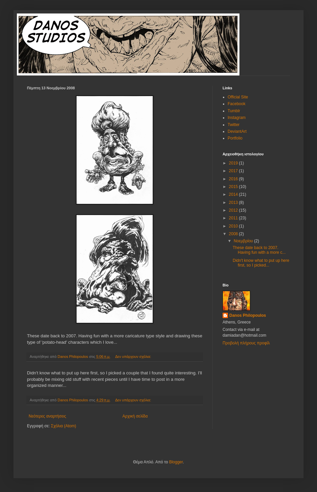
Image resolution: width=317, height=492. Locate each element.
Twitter (233, 124)
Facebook (237, 103)
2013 (234, 202)
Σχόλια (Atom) (63, 426)
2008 (234, 234)
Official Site (238, 97)
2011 (234, 218)
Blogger (176, 462)
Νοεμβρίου (244, 241)
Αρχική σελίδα (135, 416)
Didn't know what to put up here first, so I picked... (261, 263)
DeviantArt (237, 131)
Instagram (237, 117)
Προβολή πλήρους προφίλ (246, 343)
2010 (234, 226)
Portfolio (235, 138)
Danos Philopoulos (247, 315)
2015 (234, 186)
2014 (234, 194)
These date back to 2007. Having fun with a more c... (259, 250)
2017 (234, 170)
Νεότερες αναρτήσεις (47, 416)
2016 (234, 179)
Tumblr (234, 111)
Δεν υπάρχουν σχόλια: (133, 357)
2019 (234, 163)
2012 (234, 210)
